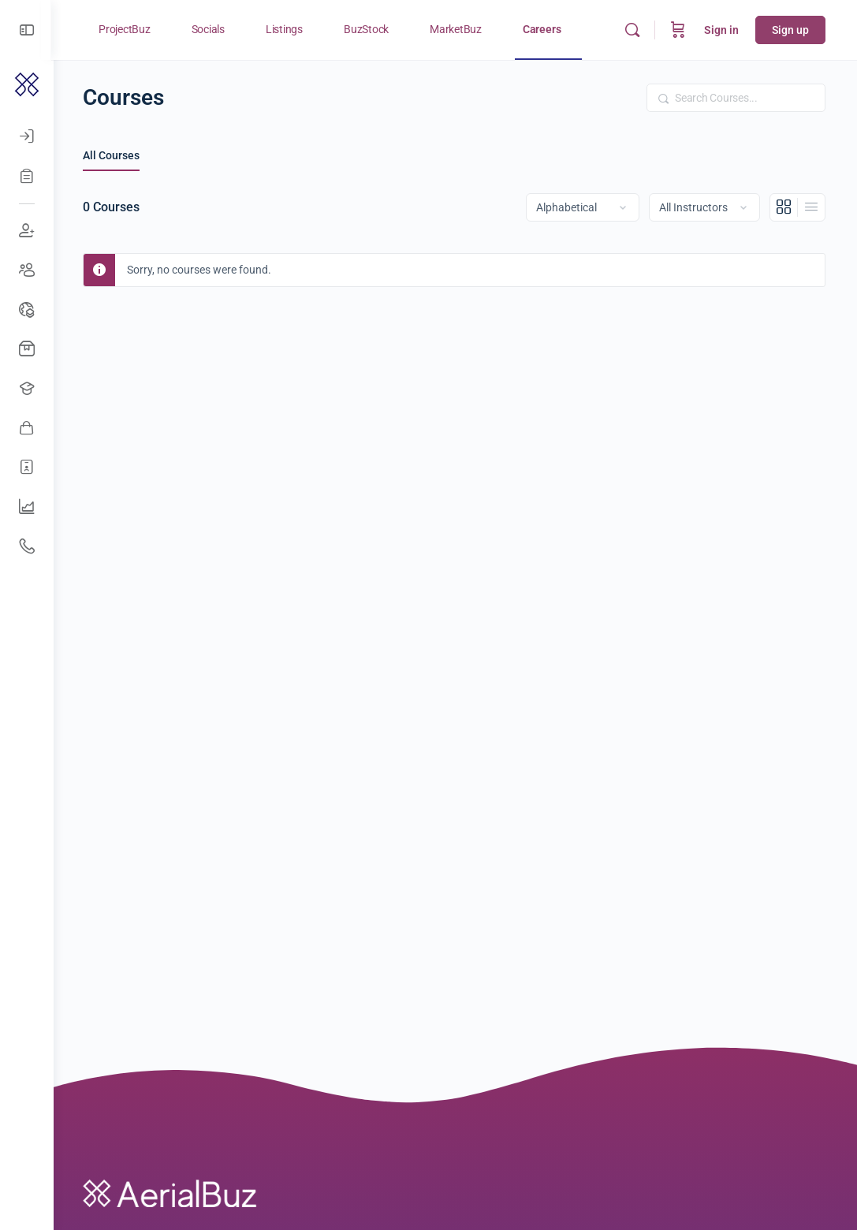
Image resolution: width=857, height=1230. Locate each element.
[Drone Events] (27, 310)
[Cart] (678, 30)
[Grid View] (784, 207)
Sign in (721, 30)
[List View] (811, 207)
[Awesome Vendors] (27, 428)
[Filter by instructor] (704, 207)
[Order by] (582, 207)
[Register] (27, 176)
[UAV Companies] (27, 507)
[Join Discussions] (27, 231)
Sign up (790, 30)
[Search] (632, 29)
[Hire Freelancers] (27, 467)
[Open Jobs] (27, 388)
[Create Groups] (27, 270)
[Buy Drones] (27, 349)
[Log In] (27, 136)
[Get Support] (27, 546)
